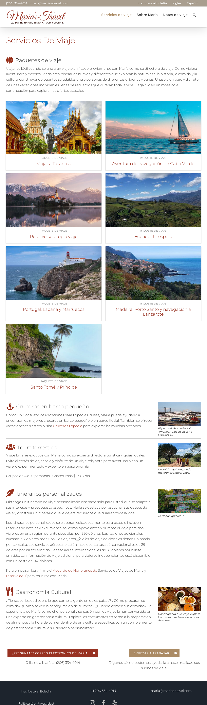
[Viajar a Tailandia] (53, 103)
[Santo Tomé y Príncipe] (53, 327)
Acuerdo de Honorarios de (75, 570)
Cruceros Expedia (67, 426)
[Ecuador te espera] (153, 176)
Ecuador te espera (153, 236)
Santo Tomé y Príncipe (54, 387)
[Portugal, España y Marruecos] (53, 249)
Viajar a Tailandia (54, 163)
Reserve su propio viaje (54, 236)
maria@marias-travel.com (50, 3)
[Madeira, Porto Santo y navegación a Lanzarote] (153, 249)
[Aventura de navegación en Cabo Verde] (153, 103)
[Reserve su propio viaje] (53, 176)
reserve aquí (16, 576)
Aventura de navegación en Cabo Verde (153, 163)
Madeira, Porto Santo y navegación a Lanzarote (153, 312)
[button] (194, 15)
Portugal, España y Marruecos (53, 309)
